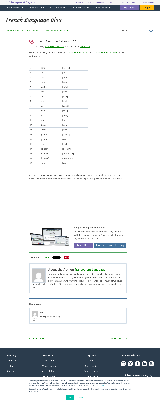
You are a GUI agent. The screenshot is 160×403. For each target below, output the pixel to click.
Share (46, 257)
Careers (11, 371)
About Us (11, 361)
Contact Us (91, 366)
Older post (38, 338)
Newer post (117, 338)
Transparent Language (54, 47)
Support (91, 361)
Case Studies (49, 361)
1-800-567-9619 (148, 2)
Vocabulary (85, 47)
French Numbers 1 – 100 (78, 53)
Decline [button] (80, 397)
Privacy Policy (99, 385)
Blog (11, 366)
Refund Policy (91, 371)
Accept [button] (70, 397)
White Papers (49, 366)
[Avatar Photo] (35, 313)
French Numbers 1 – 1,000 (106, 53)
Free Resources (49, 376)
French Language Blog (34, 20)
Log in (147, 7)
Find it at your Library (110, 245)
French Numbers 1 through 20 (56, 41)
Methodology (49, 371)
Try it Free (129, 7)
